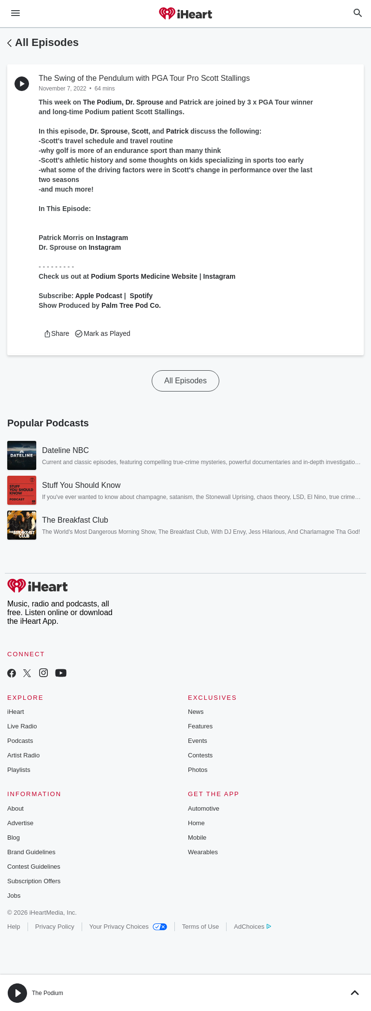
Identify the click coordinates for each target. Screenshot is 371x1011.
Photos (197, 769)
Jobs (13, 895)
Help (13, 926)
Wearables (203, 852)
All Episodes (47, 42)
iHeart (15, 711)
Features (200, 726)
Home (196, 823)
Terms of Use (200, 926)
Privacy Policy (54, 926)
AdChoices (252, 926)
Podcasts (20, 740)
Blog (13, 837)
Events (197, 740)
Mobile (197, 837)
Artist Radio (23, 755)
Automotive (203, 808)
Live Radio (22, 726)
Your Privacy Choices (128, 926)
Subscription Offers (33, 881)
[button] (56, 333)
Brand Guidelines (31, 852)
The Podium (47, 993)
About (15, 808)
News (196, 711)
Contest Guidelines (33, 866)
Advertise (20, 823)
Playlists (18, 769)
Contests (200, 755)
